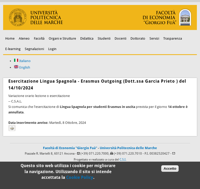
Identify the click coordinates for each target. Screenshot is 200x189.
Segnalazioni (34, 49)
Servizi (154, 38)
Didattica (86, 38)
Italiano (22, 61)
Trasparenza (172, 38)
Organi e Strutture (62, 38)
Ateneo (24, 38)
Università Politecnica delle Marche (128, 148)
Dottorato (137, 38)
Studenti (104, 38)
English (22, 67)
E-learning (13, 49)
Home (10, 38)
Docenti (120, 38)
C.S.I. (123, 159)
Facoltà (39, 38)
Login (52, 49)
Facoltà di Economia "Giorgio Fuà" (70, 148)
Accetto (170, 170)
